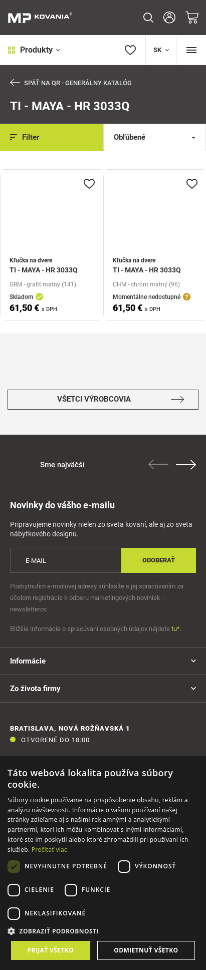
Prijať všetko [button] (51, 950)
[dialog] (103, 863)
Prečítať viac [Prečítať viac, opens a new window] (49, 849)
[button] (103, 931)
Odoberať (158, 560)
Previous (158, 464)
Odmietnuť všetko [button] (146, 950)
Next (186, 465)
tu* (175, 628)
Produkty (34, 50)
